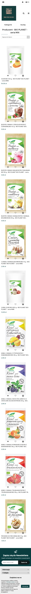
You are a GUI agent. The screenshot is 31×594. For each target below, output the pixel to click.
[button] (27, 2)
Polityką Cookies (10, 582)
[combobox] (15, 37)
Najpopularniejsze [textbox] (7, 37)
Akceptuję (25, 586)
